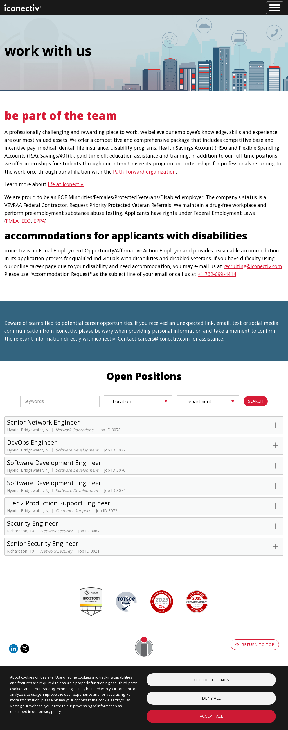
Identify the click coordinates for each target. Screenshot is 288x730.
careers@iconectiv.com (164, 338)
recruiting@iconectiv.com (253, 266)
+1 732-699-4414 (217, 274)
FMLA (12, 220)
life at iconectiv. (66, 184)
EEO (26, 220)
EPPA (39, 220)
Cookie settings (211, 679)
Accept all (211, 716)
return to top (254, 644)
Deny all (211, 697)
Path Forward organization (144, 171)
